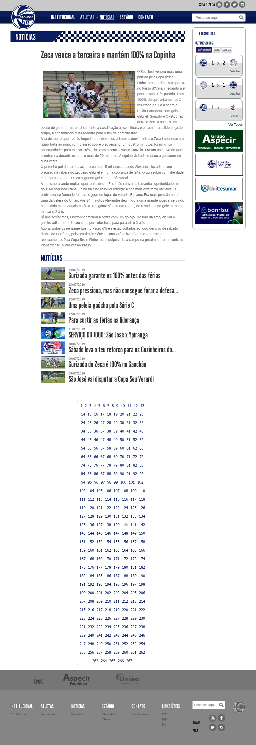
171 (117, 558)
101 (132, 482)
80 (122, 465)
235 (117, 626)
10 (123, 405)
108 (125, 490)
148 (125, 533)
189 (133, 575)
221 (133, 609)
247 (83, 643)
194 (108, 584)
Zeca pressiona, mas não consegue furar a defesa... (123, 290)
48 (109, 439)
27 (102, 422)
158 (142, 541)
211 (117, 601)
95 (90, 482)
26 (96, 422)
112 (91, 499)
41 (128, 431)
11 (129, 405)
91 (128, 473)
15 (90, 414)
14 (83, 414)
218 (108, 609)
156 (125, 541)
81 (128, 465)
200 (91, 592)
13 (142, 405)
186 (108, 575)
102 (140, 482)
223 (83, 618)
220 (125, 609)
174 (142, 558)
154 (108, 541)
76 (96, 465)
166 (142, 550)
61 (128, 448)
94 (83, 482)
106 (108, 490)
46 (96, 439)
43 (142, 431)
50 (122, 439)
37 (102, 431)
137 (99, 524)
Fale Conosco (140, 714)
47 (102, 439)
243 (117, 635)
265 (112, 660)
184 (91, 575)
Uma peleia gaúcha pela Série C (101, 305)
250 (108, 643)
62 (135, 448)
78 (109, 465)
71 (128, 456)
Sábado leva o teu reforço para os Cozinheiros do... (122, 349)
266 (121, 660)
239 (83, 635)
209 (99, 601)
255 (83, 652)
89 (116, 473)
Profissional (204, 49)
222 (142, 609)
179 (117, 567)
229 (133, 618)
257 (99, 652)
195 (117, 584)
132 (125, 516)
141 (133, 524)
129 (99, 516)
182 (142, 567)
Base (217, 49)
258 (108, 652)
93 (142, 473)
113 (99, 499)
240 (91, 635)
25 (90, 422)
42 (135, 431)
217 (99, 609)
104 (91, 490)
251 (117, 643)
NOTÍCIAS (107, 17)
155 (117, 541)
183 (83, 575)
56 (96, 448)
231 (83, 626)
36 (96, 431)
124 (125, 507)
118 (142, 499)
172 (125, 558)
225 (99, 618)
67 (102, 456)
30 (122, 422)
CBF (164, 714)
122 (108, 507)
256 (91, 652)
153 (99, 541)
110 (142, 490)
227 (117, 618)
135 (83, 524)
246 (142, 635)
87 (102, 473)
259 (117, 652)
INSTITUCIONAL (63, 17)
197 (133, 584)
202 (108, 592)
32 (135, 422)
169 (99, 558)
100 (123, 482)
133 (133, 516)
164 (125, 550)
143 (83, 533)
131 (117, 516)
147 (117, 533)
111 (83, 499)
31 (128, 422)
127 (83, 516)
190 (142, 575)
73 (142, 456)
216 (91, 609)
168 (91, 558)
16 (96, 414)
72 (135, 456)
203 (117, 592)
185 (99, 575)
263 (95, 660)
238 (142, 626)
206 (142, 592)
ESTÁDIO (126, 17)
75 (90, 465)
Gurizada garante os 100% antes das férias (114, 275)
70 (122, 456)
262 (142, 652)
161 (99, 550)
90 (122, 473)
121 (99, 507)
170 (108, 558)
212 (125, 601)
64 (83, 456)
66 (96, 456)
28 (109, 422)
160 (91, 550)
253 (133, 643)
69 (116, 456)
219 (117, 609)
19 (116, 414)
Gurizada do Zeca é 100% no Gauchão (107, 364)
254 (142, 643)
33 (142, 422)
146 (108, 533)
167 (83, 558)
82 (135, 465)
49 (116, 439)
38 (109, 431)
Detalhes (235, 71)
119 (83, 507)
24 (83, 422)
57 (102, 448)
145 (99, 533)
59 (116, 448)
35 (90, 431)
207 (83, 601)
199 (83, 592)
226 (108, 618)
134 (142, 516)
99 (116, 482)
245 (133, 635)
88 (109, 473)
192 (91, 584)
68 (109, 456)
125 (133, 507)
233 (99, 626)
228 (125, 618)
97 (103, 482)
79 (116, 465)
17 (102, 414)
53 (142, 439)
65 (90, 456)
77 (102, 465)
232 (91, 626)
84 (83, 473)
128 (91, 516)
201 (99, 592)
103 (83, 490)
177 (99, 567)
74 (83, 465)
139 (117, 524)
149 (133, 533)
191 (83, 584)
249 (99, 643)
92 (135, 473)
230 (142, 618)
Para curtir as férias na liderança (103, 320)
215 (83, 609)
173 (133, 558)
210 (108, 601)
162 (108, 550)
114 (108, 499)
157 (133, 541)
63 (142, 448)
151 (83, 541)
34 (83, 431)
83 (142, 465)
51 (128, 439)
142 (142, 524)
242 (108, 635)
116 (125, 499)
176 (91, 567)
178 (108, 567)
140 (125, 524)
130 (108, 516)
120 (91, 507)
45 (90, 439)
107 (117, 490)
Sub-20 (226, 49)
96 (96, 482)
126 (142, 507)
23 (142, 414)
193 (99, 584)
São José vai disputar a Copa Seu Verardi (111, 379)
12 (136, 405)
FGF (164, 719)
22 (135, 414)
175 (83, 567)
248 (91, 643)
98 (109, 482)
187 (117, 575)
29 (116, 422)
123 (117, 507)
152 (91, 541)
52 (135, 439)
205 (133, 592)
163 (117, 550)
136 (91, 524)
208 (91, 601)
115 (117, 499)
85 (90, 473)
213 (133, 601)
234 (108, 626)
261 (133, 652)
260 (125, 652)
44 (83, 439)
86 (96, 473)
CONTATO (145, 17)
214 (142, 601)
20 (122, 414)
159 (83, 550)
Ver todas (77, 714)
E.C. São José (18, 714)
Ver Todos (235, 124)
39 (116, 431)
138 (108, 524)
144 (91, 533)
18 (109, 414)
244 (125, 635)
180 (125, 567)
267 (129, 660)
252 (125, 643)
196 (125, 584)
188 (125, 575)
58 (109, 448)
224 (91, 618)
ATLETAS (87, 17)
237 (133, 626)
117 (133, 499)
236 (125, 626)
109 (133, 490)
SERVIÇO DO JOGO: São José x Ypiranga (108, 334)
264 (104, 660)
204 (125, 592)
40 (122, 431)
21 (128, 414)
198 (142, 584)
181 (133, 567)
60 (122, 448)
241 (99, 635)
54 (83, 448)
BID (164, 724)
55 (90, 448)
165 (133, 550)
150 (142, 533)
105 (99, 490)
